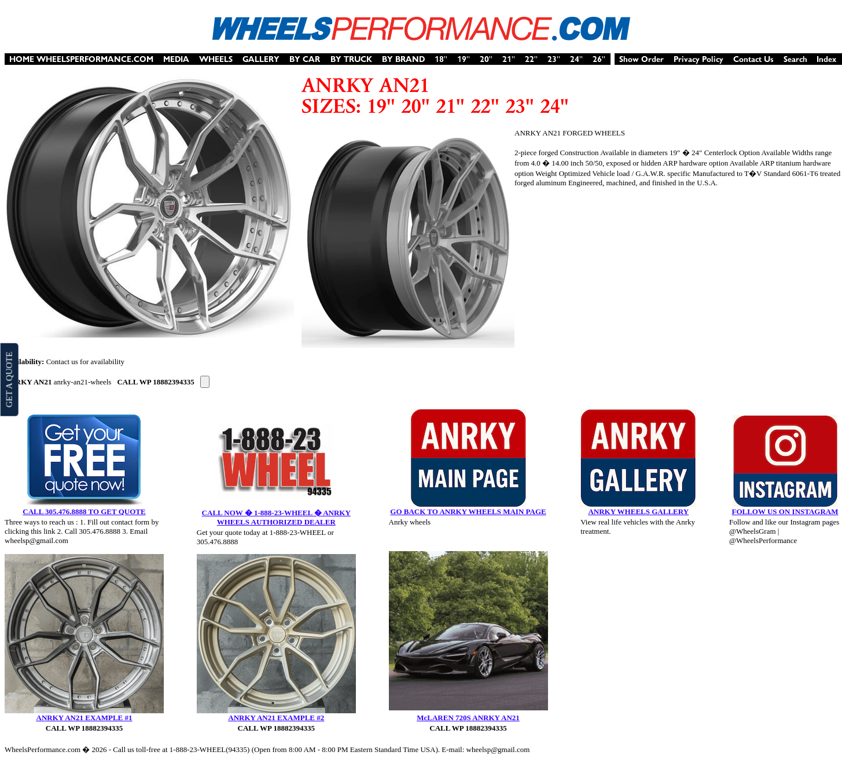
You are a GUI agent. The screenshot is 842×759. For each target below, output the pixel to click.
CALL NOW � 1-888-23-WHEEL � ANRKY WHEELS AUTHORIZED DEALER (276, 517)
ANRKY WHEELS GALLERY (638, 511)
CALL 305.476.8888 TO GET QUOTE (84, 511)
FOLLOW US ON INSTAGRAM (784, 511)
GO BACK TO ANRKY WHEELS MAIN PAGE (468, 511)
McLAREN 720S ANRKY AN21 (468, 717)
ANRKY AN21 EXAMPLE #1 (84, 717)
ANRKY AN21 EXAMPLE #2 (276, 717)
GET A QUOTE (8, 379)
